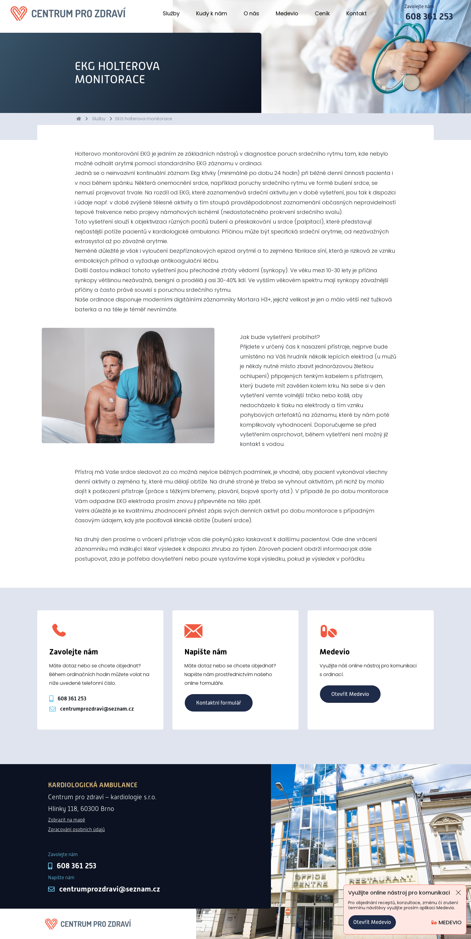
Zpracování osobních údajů (76, 829)
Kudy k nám (211, 13)
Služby (171, 13)
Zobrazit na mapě (66, 819)
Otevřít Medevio (350, 694)
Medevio (287, 13)
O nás (251, 13)
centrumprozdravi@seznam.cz (109, 889)
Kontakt (356, 13)
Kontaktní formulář (218, 703)
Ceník (322, 13)
